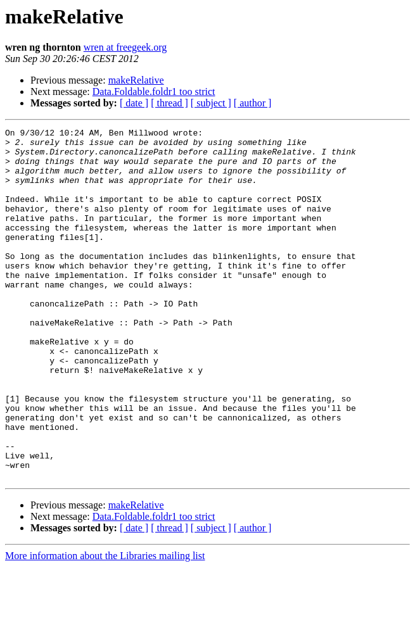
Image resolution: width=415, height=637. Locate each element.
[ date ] (134, 103)
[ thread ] (169, 103)
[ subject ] (211, 103)
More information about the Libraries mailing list (105, 626)
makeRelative (136, 80)
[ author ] (253, 103)
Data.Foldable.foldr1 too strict (154, 91)
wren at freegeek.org (125, 47)
